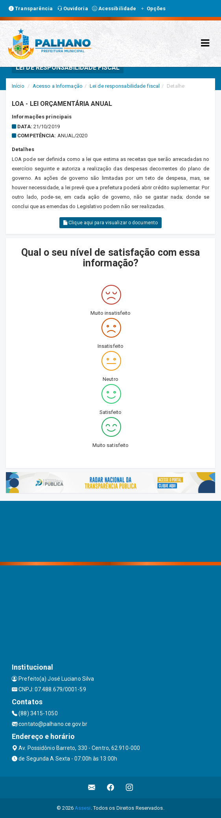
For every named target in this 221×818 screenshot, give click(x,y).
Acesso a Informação (58, 86)
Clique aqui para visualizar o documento (110, 222)
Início (18, 86)
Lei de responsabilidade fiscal (125, 86)
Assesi (83, 808)
